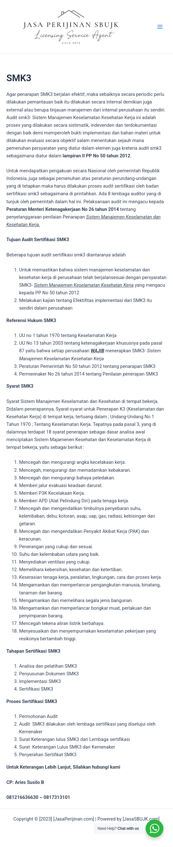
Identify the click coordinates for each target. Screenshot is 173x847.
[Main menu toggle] (160, 26)
